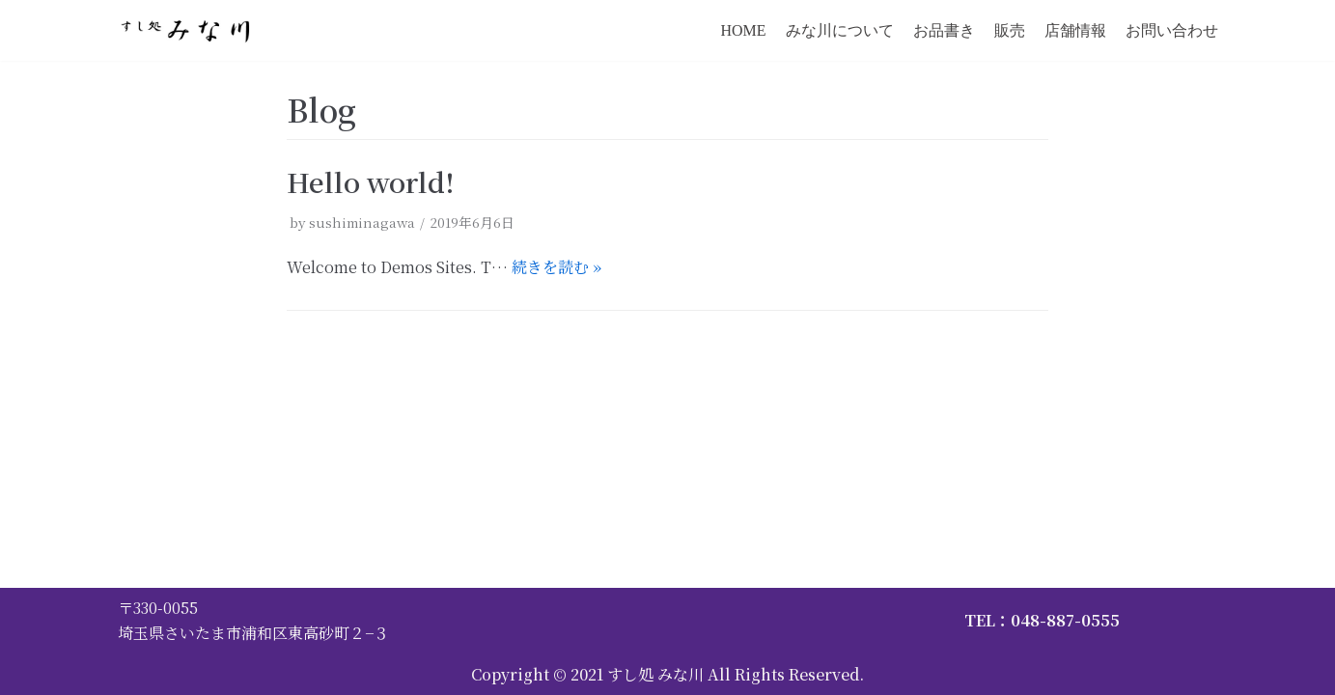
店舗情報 (1075, 30)
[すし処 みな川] (189, 30)
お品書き (944, 30)
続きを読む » (556, 267)
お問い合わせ (1172, 30)
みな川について (840, 30)
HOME (742, 30)
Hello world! (371, 181)
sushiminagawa (362, 222)
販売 (1009, 30)
